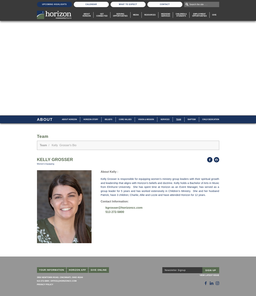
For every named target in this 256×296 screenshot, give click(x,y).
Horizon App (77, 270)
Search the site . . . (198, 4)
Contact (165, 4)
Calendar (91, 4)
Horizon (90, 119)
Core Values (125, 119)
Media (136, 15)
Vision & (146, 119)
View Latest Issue (209, 275)
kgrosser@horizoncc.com (123, 207)
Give (214, 15)
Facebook (209, 159)
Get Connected (101, 15)
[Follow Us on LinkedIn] (211, 283)
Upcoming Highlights (54, 4)
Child (210, 119)
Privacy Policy (45, 284)
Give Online (99, 270)
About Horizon (86, 15)
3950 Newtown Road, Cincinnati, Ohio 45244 (60, 277)
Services (165, 119)
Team (178, 119)
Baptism (192, 119)
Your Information (51, 270)
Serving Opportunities (120, 15)
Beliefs (108, 119)
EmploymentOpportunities (199, 15)
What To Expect (128, 4)
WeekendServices (165, 15)
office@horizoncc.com (63, 281)
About (69, 119)
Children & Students (181, 15)
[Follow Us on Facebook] (205, 283)
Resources (150, 15)
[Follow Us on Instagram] (217, 283)
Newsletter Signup (175, 270)
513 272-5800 (114, 212)
